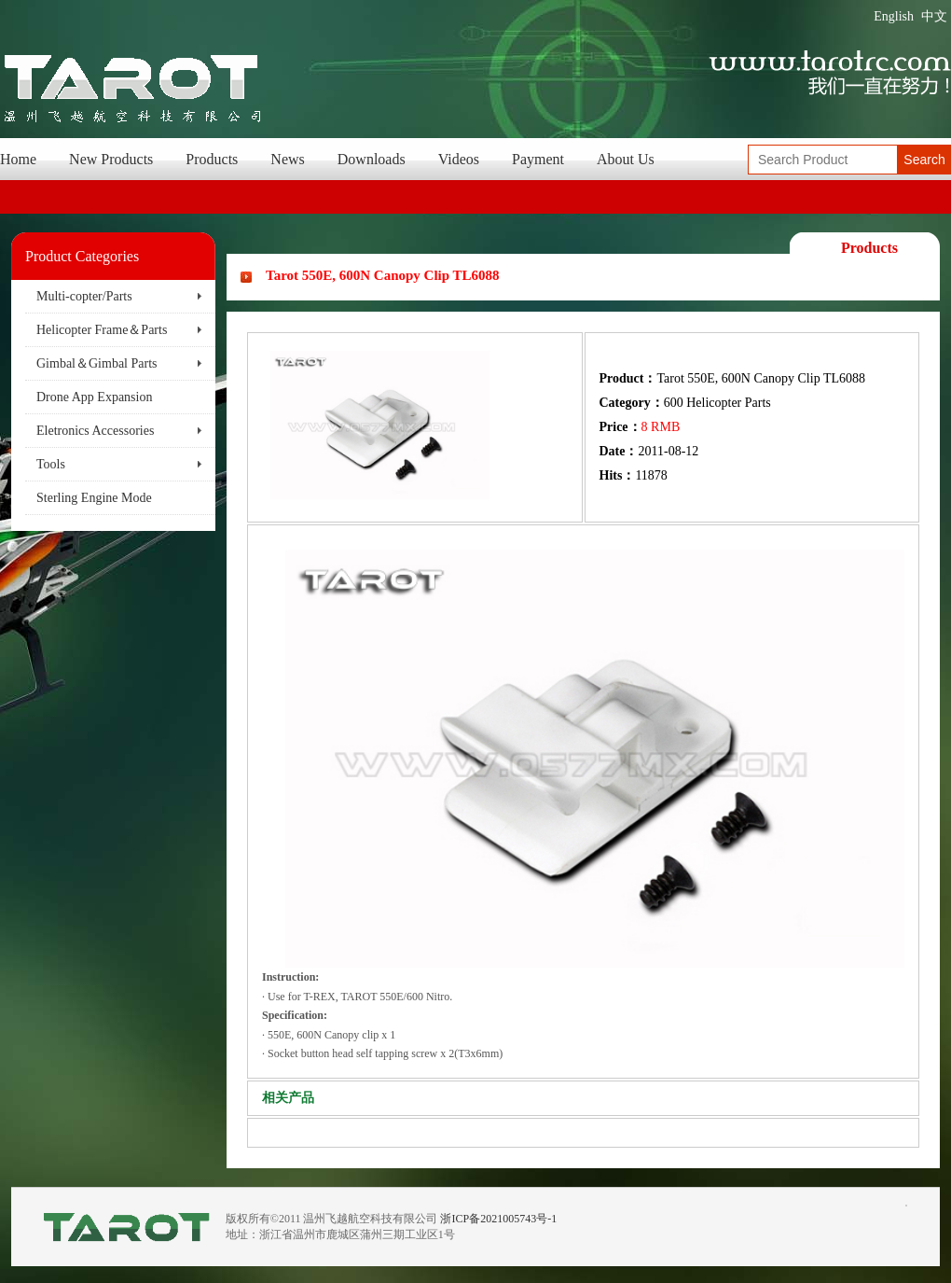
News (287, 159)
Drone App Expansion (94, 397)
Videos (458, 159)
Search (923, 159)
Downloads (372, 159)
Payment (538, 159)
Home (18, 159)
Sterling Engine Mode (94, 498)
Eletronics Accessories (95, 431)
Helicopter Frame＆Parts (101, 330)
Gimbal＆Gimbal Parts (97, 363)
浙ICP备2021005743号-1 (498, 1218)
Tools (50, 464)
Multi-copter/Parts (84, 296)
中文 (934, 16)
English (894, 16)
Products (212, 159)
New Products (111, 159)
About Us (626, 159)
